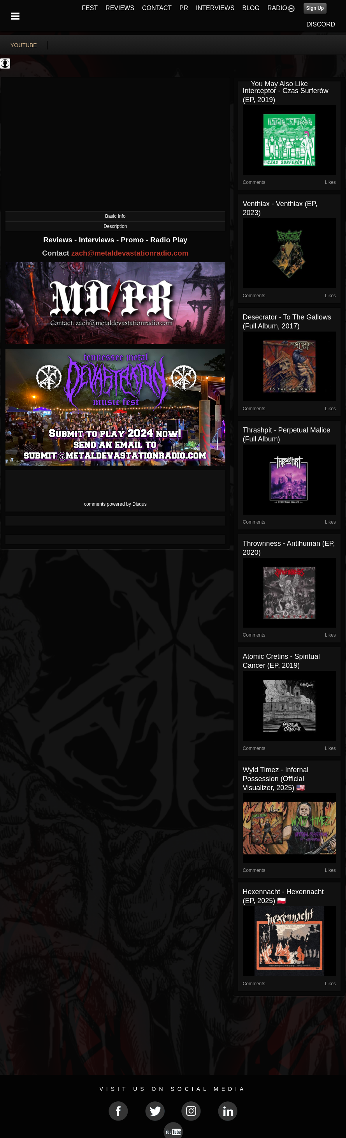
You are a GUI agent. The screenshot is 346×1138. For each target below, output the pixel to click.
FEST (90, 8)
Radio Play (168, 240)
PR (183, 8)
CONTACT (157, 8)
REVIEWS (119, 8)
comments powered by (115, 504)
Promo (133, 240)
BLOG (251, 8)
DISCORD (320, 24)
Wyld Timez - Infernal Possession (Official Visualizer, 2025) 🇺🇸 (276, 779)
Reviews (58, 240)
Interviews (97, 240)
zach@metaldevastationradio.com (129, 253)
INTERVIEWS (215, 8)
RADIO (277, 8)
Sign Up (315, 8)
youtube (24, 45)
